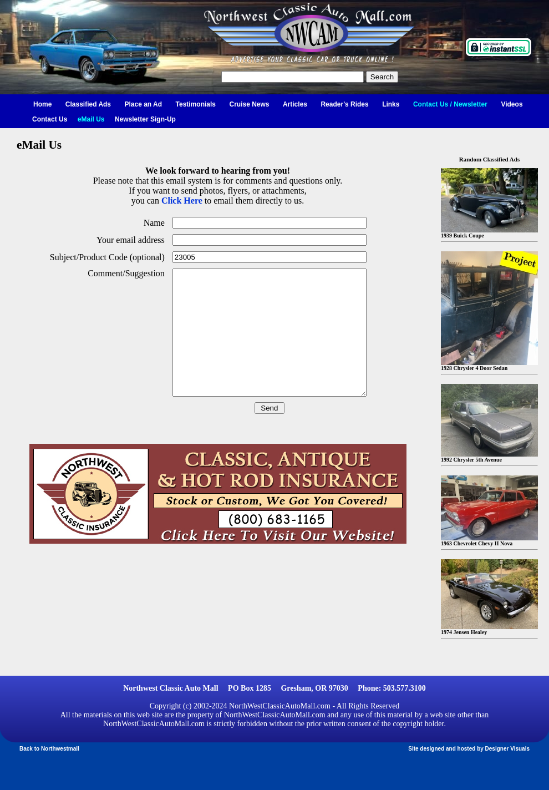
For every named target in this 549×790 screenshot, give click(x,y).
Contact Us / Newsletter (450, 104)
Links (390, 104)
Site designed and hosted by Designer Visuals (469, 749)
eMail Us (91, 119)
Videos (511, 104)
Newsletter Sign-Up (145, 119)
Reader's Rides (344, 104)
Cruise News (249, 104)
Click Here (181, 200)
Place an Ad (143, 104)
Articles (295, 104)
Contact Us (49, 119)
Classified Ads (88, 104)
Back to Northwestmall (49, 749)
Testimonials (196, 104)
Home (42, 104)
